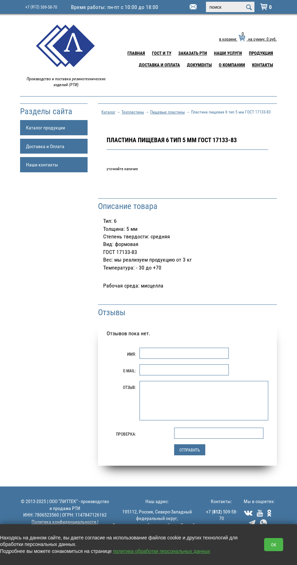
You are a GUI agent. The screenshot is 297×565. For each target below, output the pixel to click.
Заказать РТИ (192, 53)
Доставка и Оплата (159, 65)
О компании (232, 65)
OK (273, 544)
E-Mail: (129, 370)
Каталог (108, 112)
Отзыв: (129, 387)
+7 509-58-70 (41, 7)
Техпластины (133, 112)
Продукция (261, 53)
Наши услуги (228, 53)
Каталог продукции (45, 127)
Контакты (262, 65)
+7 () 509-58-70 (221, 515)
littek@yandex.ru (184, 7)
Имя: (131, 354)
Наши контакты (42, 164)
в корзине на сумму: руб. (248, 39)
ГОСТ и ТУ (161, 53)
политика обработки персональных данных (161, 551)
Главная (136, 53)
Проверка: (126, 434)
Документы (199, 65)
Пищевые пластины (167, 112)
